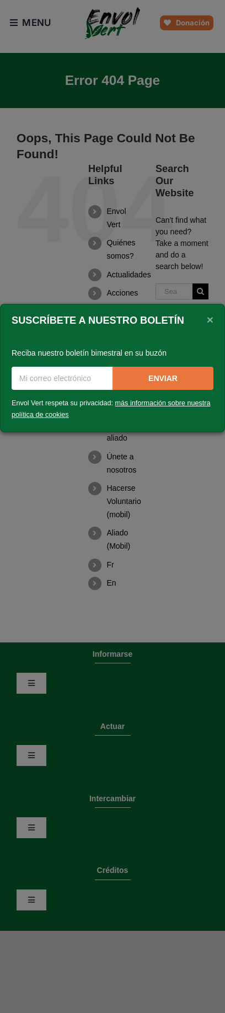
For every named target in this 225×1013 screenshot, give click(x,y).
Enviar (163, 378)
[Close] (210, 319)
